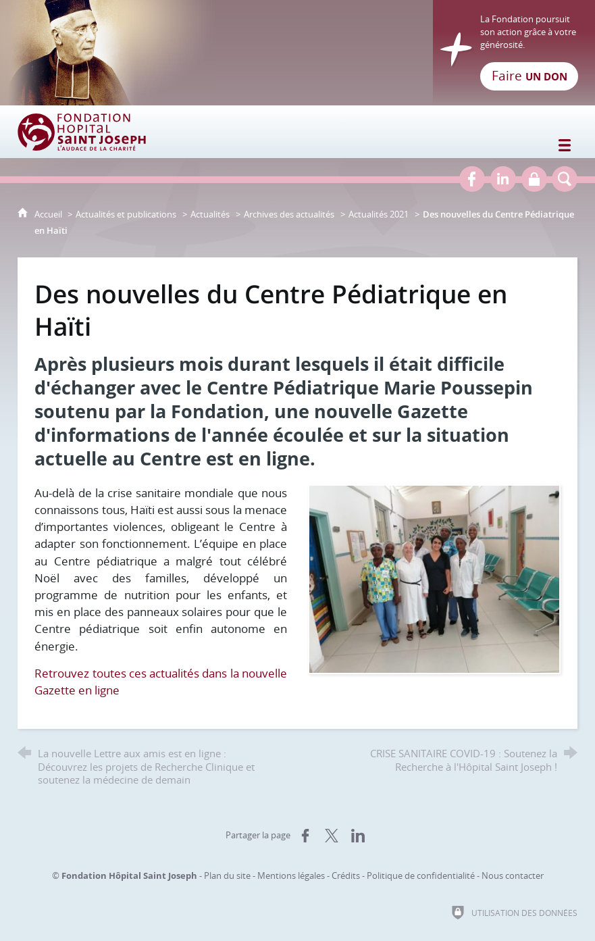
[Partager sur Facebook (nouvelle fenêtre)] (305, 835)
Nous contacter (513, 875)
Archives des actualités (289, 214)
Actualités (210, 214)
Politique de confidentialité (421, 875)
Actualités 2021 (378, 214)
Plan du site (227, 875)
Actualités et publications (126, 214)
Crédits (346, 875)
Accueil (49, 214)
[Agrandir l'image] (434, 578)
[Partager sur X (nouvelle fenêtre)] (331, 835)
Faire (529, 75)
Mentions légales (291, 875)
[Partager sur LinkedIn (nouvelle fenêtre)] (357, 835)
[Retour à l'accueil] (297, 52)
